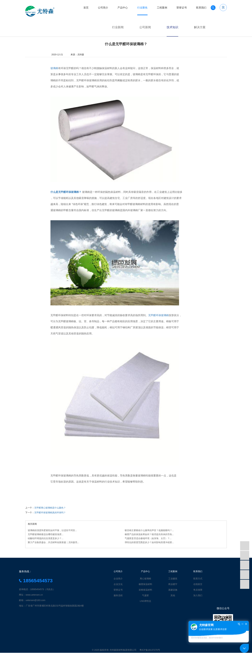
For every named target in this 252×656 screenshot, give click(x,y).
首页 (86, 7)
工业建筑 (172, 578)
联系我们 (201, 7)
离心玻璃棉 (145, 578)
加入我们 (197, 595)
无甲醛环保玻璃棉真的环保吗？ (50, 512)
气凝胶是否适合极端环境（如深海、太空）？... (148, 538)
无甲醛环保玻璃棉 (158, 315)
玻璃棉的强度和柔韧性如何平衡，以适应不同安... (52, 530)
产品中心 (122, 7)
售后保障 (197, 590)
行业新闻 (118, 27)
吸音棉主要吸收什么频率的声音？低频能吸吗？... (149, 530)
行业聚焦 (142, 7)
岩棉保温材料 (145, 590)
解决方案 (200, 27)
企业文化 (118, 584)
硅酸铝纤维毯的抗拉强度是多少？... (45, 538)
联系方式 (197, 578)
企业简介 (118, 578)
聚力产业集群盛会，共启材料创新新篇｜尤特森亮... (53, 542)
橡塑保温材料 (145, 584)
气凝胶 (145, 595)
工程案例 (162, 7)
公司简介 (103, 7)
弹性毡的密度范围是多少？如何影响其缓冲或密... (149, 542)
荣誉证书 (181, 7)
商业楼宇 (172, 584)
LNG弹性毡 (145, 601)
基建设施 (172, 590)
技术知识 (172, 27)
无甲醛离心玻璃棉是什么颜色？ (50, 507)
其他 (173, 595)
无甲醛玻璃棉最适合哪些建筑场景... (45, 534)
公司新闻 (145, 27)
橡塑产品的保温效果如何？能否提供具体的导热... (149, 534)
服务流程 (118, 595)
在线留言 (197, 584)
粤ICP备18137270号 (150, 650)
